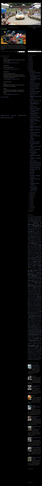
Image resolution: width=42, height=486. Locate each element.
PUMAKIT (29, 338)
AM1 (32, 220)
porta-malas (34, 322)
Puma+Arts (38, 337)
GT (40, 274)
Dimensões (38, 250)
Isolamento (29, 289)
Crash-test (29, 244)
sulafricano (33, 353)
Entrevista (33, 255)
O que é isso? (32, 94)
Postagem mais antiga (22, 115)
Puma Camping (33, 328)
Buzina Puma (39, 229)
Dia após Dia (32, 172)
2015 (30, 60)
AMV (32, 221)
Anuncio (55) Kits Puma (34, 93)
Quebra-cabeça (32, 340)
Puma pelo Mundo (33, 334)
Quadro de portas (31, 339)
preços (39, 322)
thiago (4, 58)
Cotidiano (39, 243)
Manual (29, 299)
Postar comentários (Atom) (8, 117)
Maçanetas (39, 296)
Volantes (36, 359)
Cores (40, 241)
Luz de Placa (34, 296)
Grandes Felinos (36, 274)
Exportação (30, 264)
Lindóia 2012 (30, 294)
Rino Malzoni (35, 348)
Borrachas (39, 228)
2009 (30, 69)
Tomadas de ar (30, 358)
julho (31, 199)
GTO (31, 283)
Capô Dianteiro (37, 231)
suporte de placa (38, 353)
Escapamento (39, 255)
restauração (37, 347)
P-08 (38, 312)
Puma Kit (39, 333)
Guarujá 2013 (30, 284)
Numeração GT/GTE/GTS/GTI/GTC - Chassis (36, 407)
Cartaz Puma (36, 235)
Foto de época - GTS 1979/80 (35, 117)
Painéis (31, 313)
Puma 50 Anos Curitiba (32, 327)
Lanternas (29, 290)
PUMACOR (33, 395)
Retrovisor (29, 348)
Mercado (29, 301)
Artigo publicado (35, 225)
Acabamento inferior (33, 216)
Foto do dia (32, 181)
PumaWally (36, 338)
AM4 (28, 221)
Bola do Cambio (34, 228)
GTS (36, 283)
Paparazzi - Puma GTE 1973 (35, 149)
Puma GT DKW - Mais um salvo (35, 164)
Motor (39, 304)
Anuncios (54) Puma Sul (34, 115)
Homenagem (39, 285)
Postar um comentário (4, 97)
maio (31, 202)
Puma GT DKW (35, 332)
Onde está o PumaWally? (34, 88)
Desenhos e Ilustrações (33, 245)
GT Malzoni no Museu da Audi (35, 165)
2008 (30, 211)
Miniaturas (30, 304)
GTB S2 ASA (37, 277)
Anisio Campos (37, 221)
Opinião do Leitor (31, 311)
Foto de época (32, 89)
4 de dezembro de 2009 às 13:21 (11, 94)
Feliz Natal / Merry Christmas (35, 72)
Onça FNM (33, 310)
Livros (34, 295)
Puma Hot (30, 333)
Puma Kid (35, 333)
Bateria (29, 228)
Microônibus (34, 301)
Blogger (34, 27)
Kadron (39, 289)
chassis (39, 236)
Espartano (37, 256)
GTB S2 (31, 277)
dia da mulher (34, 249)
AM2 (36, 220)
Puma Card (39, 328)
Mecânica (33, 299)
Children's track (30, 239)
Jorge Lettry (34, 289)
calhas (38, 230)
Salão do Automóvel (32, 349)
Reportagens (31, 345)
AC (28, 216)
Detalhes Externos (33, 246)
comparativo (32, 240)
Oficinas (29, 310)
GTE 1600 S (36, 280)
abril (31, 204)
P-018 (40, 311)
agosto (31, 197)
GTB (34, 276)
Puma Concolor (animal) (33, 329)
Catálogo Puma (33, 236)
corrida (32, 243)
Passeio (33, 315)
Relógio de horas (35, 344)
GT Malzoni (32, 275)
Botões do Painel (32, 229)
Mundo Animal (37, 305)
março (31, 205)
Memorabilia (38, 299)
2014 (30, 61)
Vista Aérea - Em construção (35, 175)
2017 (30, 56)
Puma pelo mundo (33, 186)
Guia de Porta (38, 284)
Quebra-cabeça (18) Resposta (35, 162)
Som (28, 353)
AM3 (39, 220)
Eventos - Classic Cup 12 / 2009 (35, 100)
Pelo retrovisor (32, 316)
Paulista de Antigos (38, 315)
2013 (30, 63)
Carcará (39, 233)
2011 (30, 66)
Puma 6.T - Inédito (33, 123)
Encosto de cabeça (32, 254)
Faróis (35, 264)
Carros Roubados (30, 235)
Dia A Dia (31, 105)
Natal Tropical (32, 74)
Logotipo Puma (38, 295)
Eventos (35, 261)
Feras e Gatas (36, 265)
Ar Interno (37, 224)
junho (31, 200)
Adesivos (30, 218)
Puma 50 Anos (37, 326)
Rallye (35, 343)
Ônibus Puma (38, 310)
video (33, 359)
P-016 (36, 311)
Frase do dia (35, 271)
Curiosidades (32, 138)
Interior (34, 288)
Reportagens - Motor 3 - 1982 (35, 169)
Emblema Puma (38, 252)
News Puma (38, 306)
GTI (40, 281)
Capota (35, 233)
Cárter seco (32, 125)
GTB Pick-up (39, 276)
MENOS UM (37, 300)
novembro (32, 192)
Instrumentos (30, 288)
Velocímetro (35, 358)
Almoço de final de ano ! (34, 86)
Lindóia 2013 (35, 294)
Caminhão (30, 231)
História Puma (31, 285)
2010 (30, 68)
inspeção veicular (36, 287)
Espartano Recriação (32, 257)
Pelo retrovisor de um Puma (35, 83)
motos (29, 305)
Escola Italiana (31, 256)
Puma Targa (32, 335)
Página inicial (13, 115)
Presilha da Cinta (31, 323)
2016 (30, 58)
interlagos (38, 288)
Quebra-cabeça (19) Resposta (35, 108)
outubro (31, 194)
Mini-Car (38, 301)
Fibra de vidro (39, 267)
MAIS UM (38, 298)
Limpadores (38, 293)
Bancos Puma (33, 376)
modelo (35, 304)
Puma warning (31, 337)
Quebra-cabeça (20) (33, 106)
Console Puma (34, 241)
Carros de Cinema (37, 234)
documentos (35, 251)
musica (33, 306)
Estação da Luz (34, 259)
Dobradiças (29, 251)
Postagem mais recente (5, 115)
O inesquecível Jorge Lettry (35, 84)
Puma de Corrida (33, 150)
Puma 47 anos (30, 326)
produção (38, 323)
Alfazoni (29, 220)
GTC (38, 279)
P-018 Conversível (33, 312)
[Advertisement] (10, 106)
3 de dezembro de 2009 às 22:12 (11, 62)
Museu (29, 306)
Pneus (35, 321)
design (40, 245)
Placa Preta (33, 318)
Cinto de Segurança (38, 239)
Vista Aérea (32, 81)
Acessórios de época (38, 217)
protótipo (33, 324)
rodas (40, 348)
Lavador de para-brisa (31, 293)
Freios (39, 271)
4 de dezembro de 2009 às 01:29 (11, 79)
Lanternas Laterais (37, 290)
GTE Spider (34, 281)
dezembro (32, 71)
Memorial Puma (30, 300)
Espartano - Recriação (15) (36, 447)
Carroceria (32, 234)
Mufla (32, 305)
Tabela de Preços (32, 354)
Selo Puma (38, 349)
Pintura (35, 317)
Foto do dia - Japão (33, 134)
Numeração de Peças (33, 119)
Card (28, 234)
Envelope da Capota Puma (34, 167)
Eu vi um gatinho (32, 260)
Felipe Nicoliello (6, 81)
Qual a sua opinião (38, 339)
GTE (29, 280)
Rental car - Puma (33, 190)
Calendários (32, 230)
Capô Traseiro (30, 233)
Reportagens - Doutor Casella (35, 91)
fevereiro (31, 207)
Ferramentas (33, 267)
